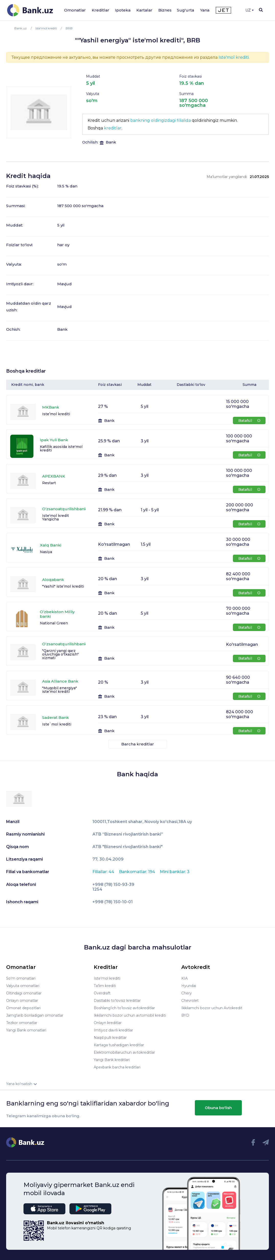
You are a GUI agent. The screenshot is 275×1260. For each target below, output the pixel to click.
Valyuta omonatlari (22, 985)
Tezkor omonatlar (21, 1022)
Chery (186, 993)
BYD (185, 1015)
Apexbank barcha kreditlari (117, 1067)
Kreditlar (100, 10)
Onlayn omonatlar (22, 1000)
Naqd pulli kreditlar (110, 1037)
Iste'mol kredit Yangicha (55, 517)
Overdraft (102, 993)
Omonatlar (75, 10)
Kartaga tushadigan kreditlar (119, 1045)
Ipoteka (122, 10)
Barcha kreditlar (137, 744)
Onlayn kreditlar (108, 1022)
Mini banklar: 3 (174, 871)
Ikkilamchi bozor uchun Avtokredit (211, 1008)
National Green (54, 623)
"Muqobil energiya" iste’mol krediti (59, 689)
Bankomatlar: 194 (137, 871)
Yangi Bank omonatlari (26, 1030)
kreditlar (113, 128)
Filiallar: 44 (103, 871)
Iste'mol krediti (234, 57)
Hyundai (188, 985)
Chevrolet (190, 1000)
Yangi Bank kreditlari (112, 1059)
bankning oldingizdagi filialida (160, 120)
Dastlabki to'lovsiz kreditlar (117, 1000)
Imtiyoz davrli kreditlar (113, 1030)
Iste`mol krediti (56, 724)
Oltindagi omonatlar (24, 993)
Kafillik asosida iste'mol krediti (61, 448)
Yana (204, 10)
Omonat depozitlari (23, 1008)
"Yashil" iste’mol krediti (63, 586)
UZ (249, 10)
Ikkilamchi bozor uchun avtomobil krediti (130, 1015)
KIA (184, 978)
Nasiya (46, 552)
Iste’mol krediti (56, 414)
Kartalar (144, 10)
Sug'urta (185, 10)
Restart (49, 483)
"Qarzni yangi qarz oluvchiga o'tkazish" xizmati (60, 654)
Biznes (165, 10)
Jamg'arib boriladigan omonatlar (34, 1015)
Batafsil (249, 420)
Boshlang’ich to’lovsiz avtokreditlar (124, 1008)
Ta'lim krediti (105, 985)
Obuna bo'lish (218, 1107)
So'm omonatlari (20, 978)
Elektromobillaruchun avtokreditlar (124, 1052)
